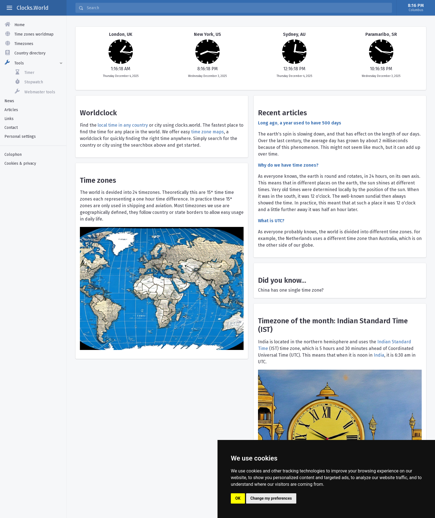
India (379, 355)
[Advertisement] (33, 257)
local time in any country (123, 125)
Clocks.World (33, 7)
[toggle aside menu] (9, 8)
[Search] (238, 8)
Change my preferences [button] (271, 498)
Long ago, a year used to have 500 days (299, 123)
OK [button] (238, 498)
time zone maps (207, 131)
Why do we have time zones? (288, 165)
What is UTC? (271, 220)
